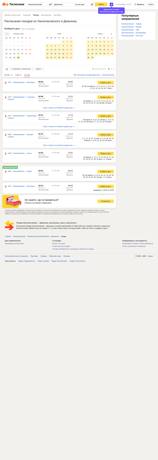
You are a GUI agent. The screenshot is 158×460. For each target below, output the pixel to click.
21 (10, 54)
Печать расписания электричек (133, 246)
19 (30, 50)
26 (30, 54)
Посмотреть (105, 201)
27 (6, 57)
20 (6, 54)
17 (22, 50)
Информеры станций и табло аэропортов (137, 244)
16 (18, 50)
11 (26, 46)
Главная (8, 236)
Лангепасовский (43, 86)
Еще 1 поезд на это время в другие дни (59, 108)
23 (18, 54)
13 (6, 50)
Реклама (67, 256)
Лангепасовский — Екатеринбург (133, 33)
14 (10, 50)
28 (10, 57)
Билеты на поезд (58, 244)
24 (22, 54)
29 (14, 57)
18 (26, 50)
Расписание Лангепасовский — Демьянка (43, 236)
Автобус (57, 15)
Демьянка (70, 86)
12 (30, 46)
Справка (43, 256)
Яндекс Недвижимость (26, 261)
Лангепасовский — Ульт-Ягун (132, 36)
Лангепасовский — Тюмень (131, 24)
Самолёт (27, 15)
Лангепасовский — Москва (131, 27)
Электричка (46, 15)
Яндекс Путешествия (59, 261)
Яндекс (150, 256)
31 (71, 57)
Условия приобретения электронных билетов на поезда (73, 249)
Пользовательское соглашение (16, 256)
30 (18, 57)
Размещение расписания (14, 244)
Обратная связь (55, 256)
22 (14, 54)
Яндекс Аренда (43, 261)
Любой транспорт (12, 15)
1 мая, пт (18, 75)
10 (22, 46)
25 (26, 54)
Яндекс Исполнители (77, 261)
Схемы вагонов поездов (61, 246)
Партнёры (34, 256)
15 (14, 50)
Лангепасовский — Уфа (130, 30)
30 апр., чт (8, 75)
